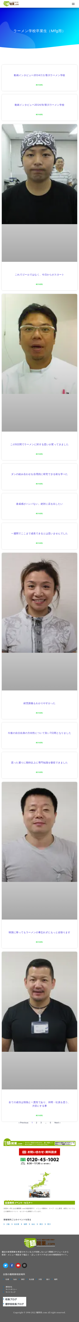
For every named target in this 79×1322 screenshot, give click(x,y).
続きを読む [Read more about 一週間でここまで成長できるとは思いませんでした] (39, 543)
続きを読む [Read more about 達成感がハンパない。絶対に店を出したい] (39, 513)
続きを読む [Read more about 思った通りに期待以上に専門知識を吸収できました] (39, 772)
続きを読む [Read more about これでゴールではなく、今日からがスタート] (39, 284)
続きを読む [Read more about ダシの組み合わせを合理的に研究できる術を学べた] (39, 484)
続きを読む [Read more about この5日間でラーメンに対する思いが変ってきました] (39, 454)
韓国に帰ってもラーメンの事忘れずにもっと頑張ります (39, 932)
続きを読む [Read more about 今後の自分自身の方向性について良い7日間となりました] (39, 742)
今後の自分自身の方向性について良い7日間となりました (39, 733)
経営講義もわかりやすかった (39, 703)
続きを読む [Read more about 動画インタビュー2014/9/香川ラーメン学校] (39, 114)
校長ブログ (11, 1299)
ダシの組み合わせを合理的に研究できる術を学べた (39, 474)
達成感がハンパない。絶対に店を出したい (39, 504)
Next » (57, 1123)
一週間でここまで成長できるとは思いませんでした (39, 533)
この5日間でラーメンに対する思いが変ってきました (39, 444)
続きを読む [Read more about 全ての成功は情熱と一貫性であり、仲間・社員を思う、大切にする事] (39, 1115)
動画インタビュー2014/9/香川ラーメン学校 (39, 105)
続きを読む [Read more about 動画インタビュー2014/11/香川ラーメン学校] (39, 85)
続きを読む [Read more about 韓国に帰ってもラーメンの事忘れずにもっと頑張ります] (39, 942)
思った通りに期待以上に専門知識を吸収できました (39, 762)
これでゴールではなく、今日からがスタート (39, 274)
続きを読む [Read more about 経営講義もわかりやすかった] (39, 713)
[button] (73, 4)
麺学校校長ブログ (14, 1304)
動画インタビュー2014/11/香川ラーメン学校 (39, 75)
